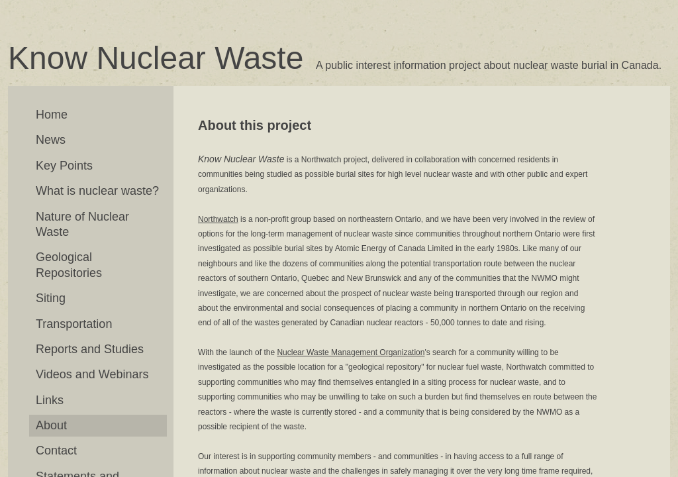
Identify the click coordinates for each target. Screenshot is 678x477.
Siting (51, 298)
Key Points (64, 165)
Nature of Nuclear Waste (82, 224)
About (51, 425)
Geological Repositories (69, 264)
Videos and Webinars (92, 374)
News (51, 139)
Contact (56, 450)
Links (50, 400)
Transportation (74, 324)
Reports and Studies (90, 349)
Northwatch (218, 219)
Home (52, 114)
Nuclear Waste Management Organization (350, 352)
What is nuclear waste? (97, 190)
